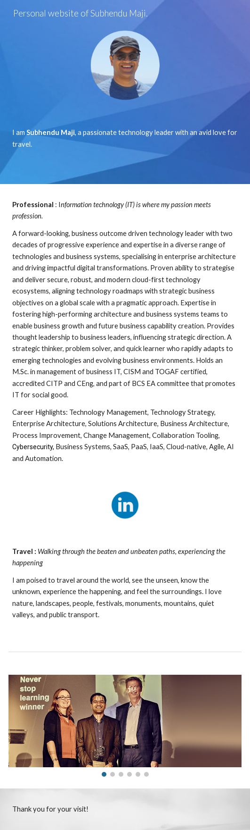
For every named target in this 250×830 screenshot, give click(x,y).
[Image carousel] (125, 726)
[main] (125, 138)
